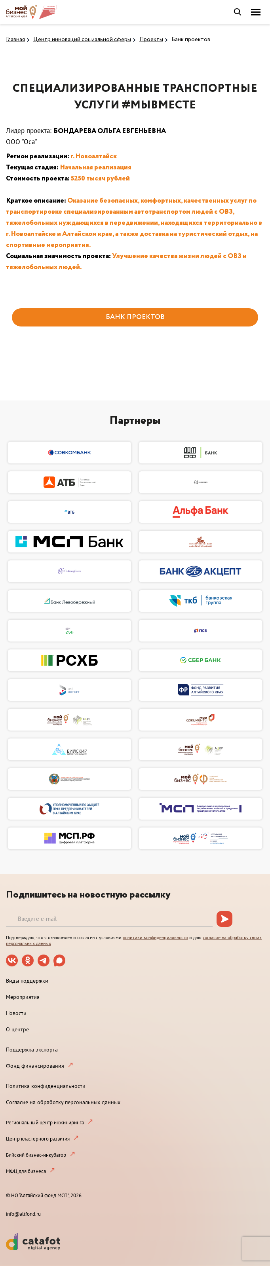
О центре (17, 1029)
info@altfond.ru (23, 1214)
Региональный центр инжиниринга (45, 1122)
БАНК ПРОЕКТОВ (135, 317)
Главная (15, 40)
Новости (16, 1013)
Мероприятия (23, 996)
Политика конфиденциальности (46, 1085)
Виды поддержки (27, 980)
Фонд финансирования (35, 1065)
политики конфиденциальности (155, 937)
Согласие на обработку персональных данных (63, 1102)
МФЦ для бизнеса (26, 1171)
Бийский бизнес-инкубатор (36, 1155)
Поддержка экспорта (32, 1049)
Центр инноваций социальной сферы (82, 40)
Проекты (151, 40)
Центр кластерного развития (38, 1138)
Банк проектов (190, 40)
